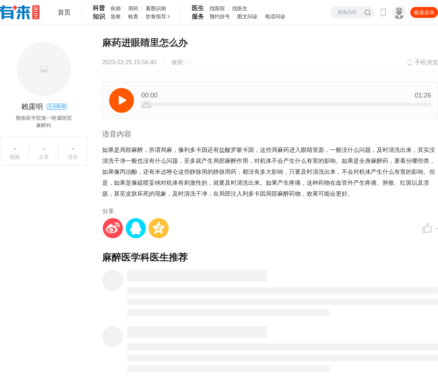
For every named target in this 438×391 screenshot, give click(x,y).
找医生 (239, 8)
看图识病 (156, 8)
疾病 (116, 8)
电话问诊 (275, 16)
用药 (133, 8)
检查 (133, 16)
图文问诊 (247, 16)
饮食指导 (156, 16)
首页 (64, 12)
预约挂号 (220, 16)
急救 (116, 16)
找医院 (217, 8)
